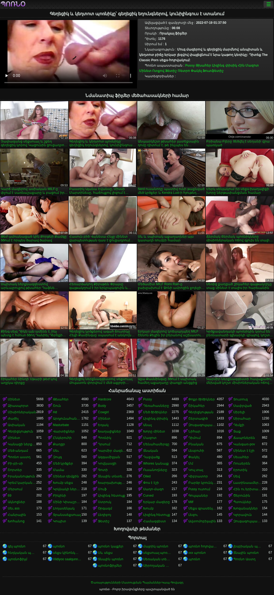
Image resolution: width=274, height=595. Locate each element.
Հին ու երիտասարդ (247, 489)
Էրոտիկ (240, 470)
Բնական (196, 444)
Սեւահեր (241, 457)
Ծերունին (241, 495)
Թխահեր (203, 65)
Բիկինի (59, 495)
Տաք (237, 431)
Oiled (147, 476)
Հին (241, 65)
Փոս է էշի (151, 483)
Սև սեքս (105, 553)
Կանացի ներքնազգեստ (22, 444)
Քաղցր (59, 444)
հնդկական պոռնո (22, 553)
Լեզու (193, 515)
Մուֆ (102, 489)
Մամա (58, 470)
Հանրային (17, 515)
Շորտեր (15, 470)
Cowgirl (103, 412)
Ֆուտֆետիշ (213, 71)
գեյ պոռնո (16, 546)
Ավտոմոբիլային (202, 521)
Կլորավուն (242, 515)
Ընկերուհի (62, 438)
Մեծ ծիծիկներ (155, 412)
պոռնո (59, 546)
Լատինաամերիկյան (247, 483)
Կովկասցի (107, 463)
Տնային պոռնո (245, 553)
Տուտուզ (240, 399)
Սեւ (56, 451)
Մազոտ (252, 65)
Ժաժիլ (13, 418)
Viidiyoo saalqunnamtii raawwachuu (67, 559)
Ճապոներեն (244, 438)
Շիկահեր (196, 406)
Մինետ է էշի (243, 451)
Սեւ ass (14, 508)
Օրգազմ (105, 508)
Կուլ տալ (195, 470)
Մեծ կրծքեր (63, 463)
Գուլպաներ (198, 495)
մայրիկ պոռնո (155, 546)
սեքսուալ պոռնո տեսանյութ (157, 553)
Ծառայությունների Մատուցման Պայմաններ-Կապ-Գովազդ (137, 582)
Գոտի (103, 470)
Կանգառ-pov (244, 444)
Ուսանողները (155, 470)
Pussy (190, 65)
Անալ (147, 425)
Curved (148, 495)
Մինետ (145, 71)
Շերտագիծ (198, 418)
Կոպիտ (59, 521)
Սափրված (242, 406)
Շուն (57, 406)
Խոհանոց (16, 521)
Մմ (190, 463)
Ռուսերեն (241, 463)
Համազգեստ (154, 521)
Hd (55, 412)
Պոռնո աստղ (19, 457)
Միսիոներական (22, 412)
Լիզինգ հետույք (111, 495)
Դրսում (104, 444)
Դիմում (194, 438)
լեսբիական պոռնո (247, 546)
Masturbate (61, 425)
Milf (190, 502)
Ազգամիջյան (109, 457)
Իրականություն (21, 476)
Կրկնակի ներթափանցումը (67, 489)
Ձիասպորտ (18, 406)
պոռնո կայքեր (110, 546)
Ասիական (16, 425)
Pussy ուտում (199, 489)
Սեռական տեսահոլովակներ (157, 559)
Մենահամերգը (156, 444)
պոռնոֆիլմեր (110, 565)
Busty (102, 406)
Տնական (150, 451)
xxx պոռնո (197, 553)
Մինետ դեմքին (66, 476)
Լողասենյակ (64, 508)
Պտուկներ (242, 502)
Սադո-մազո (153, 489)
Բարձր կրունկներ (202, 483)
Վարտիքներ (64, 431)
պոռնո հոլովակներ (202, 546)
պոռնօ (13, 4)
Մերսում (15, 489)
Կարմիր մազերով (112, 451)
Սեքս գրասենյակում (202, 508)
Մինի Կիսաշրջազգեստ (67, 502)
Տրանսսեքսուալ (67, 515)
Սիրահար (242, 418)
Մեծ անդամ (18, 451)
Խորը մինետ (154, 431)
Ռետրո (184, 71)
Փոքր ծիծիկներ (201, 399)
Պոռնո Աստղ (244, 559)
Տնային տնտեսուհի (112, 476)
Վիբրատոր (198, 476)
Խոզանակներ (245, 508)
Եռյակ (103, 425)
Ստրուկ (104, 502)
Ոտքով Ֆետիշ (164, 71)
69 (9, 495)
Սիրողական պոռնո (157, 565)
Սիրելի (239, 412)
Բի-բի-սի (15, 463)
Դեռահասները (156, 406)
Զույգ (57, 457)
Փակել (196, 71)
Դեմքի (238, 425)
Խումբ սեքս (63, 483)
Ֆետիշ (103, 521)
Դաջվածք (151, 457)
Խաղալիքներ (109, 431)
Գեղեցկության (201, 412)
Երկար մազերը (156, 502)
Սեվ (236, 476)
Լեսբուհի (196, 451)
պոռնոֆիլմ (17, 559)
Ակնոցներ (16, 502)
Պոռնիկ (104, 438)
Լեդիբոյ (104, 515)
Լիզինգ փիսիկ (224, 65)
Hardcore (104, 399)
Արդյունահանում (67, 418)
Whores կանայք (156, 463)
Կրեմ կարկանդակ (22, 483)
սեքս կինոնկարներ (67, 553)
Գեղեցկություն (20, 431)
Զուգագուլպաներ (202, 425)
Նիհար (194, 431)
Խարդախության (112, 483)
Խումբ (148, 508)
